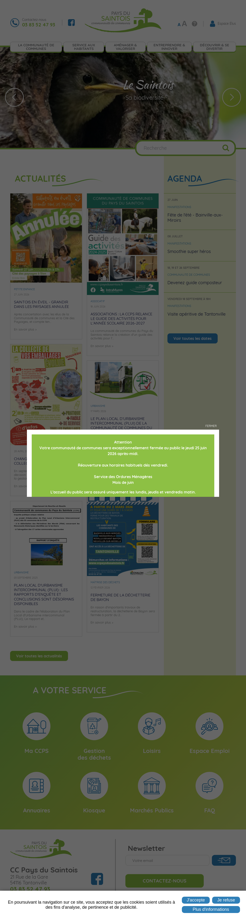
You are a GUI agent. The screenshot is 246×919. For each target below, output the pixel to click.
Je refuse (226, 900)
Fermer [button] (211, 426)
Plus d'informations (211, 909)
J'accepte (196, 900)
